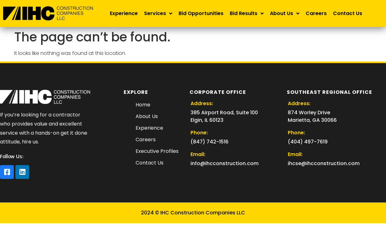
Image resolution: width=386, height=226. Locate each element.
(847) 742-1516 (209, 141)
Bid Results (247, 13)
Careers (316, 13)
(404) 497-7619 (308, 141)
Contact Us (347, 13)
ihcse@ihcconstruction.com (324, 163)
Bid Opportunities (201, 13)
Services (158, 13)
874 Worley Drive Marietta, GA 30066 (312, 116)
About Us (284, 13)
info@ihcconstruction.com (224, 163)
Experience (124, 13)
